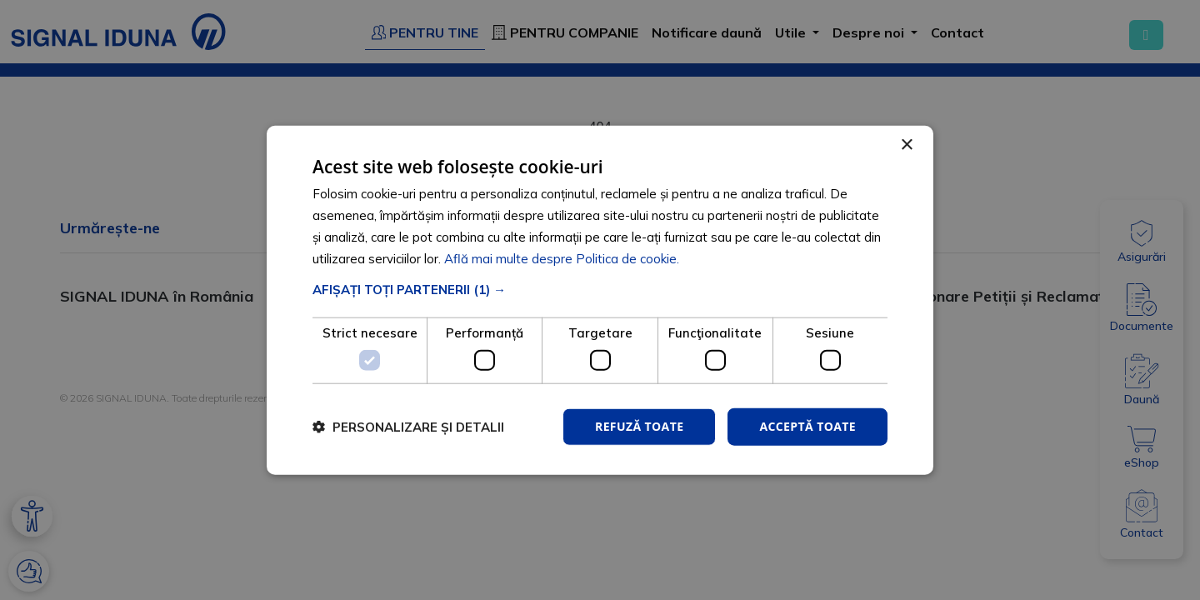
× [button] (906, 145)
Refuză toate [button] (639, 426)
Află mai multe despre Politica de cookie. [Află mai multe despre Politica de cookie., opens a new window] (561, 258)
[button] (600, 290)
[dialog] (600, 300)
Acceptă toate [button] (807, 426)
